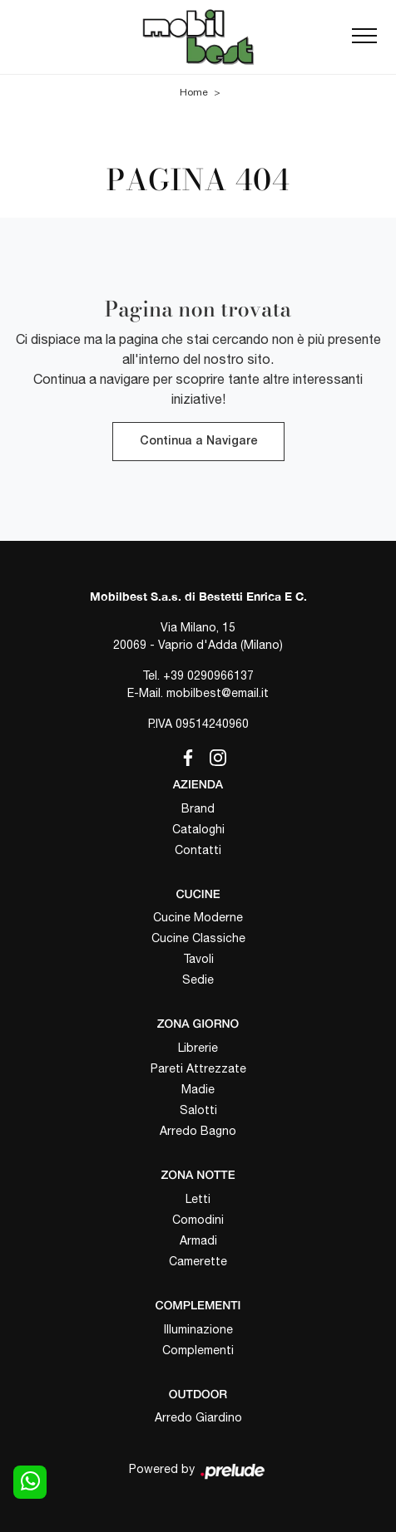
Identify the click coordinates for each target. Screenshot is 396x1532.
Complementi (198, 1350)
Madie (198, 1089)
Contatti (198, 850)
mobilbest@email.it (217, 693)
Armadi (198, 1240)
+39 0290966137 (208, 675)
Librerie (198, 1047)
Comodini (198, 1219)
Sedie (198, 979)
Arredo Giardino (198, 1417)
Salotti (198, 1110)
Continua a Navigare (198, 441)
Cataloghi (198, 829)
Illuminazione (198, 1329)
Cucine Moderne (198, 917)
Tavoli (198, 958)
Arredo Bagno (198, 1130)
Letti (198, 1198)
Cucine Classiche (198, 938)
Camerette (198, 1261)
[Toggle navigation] (364, 36)
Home (194, 92)
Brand (198, 808)
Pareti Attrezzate (198, 1068)
